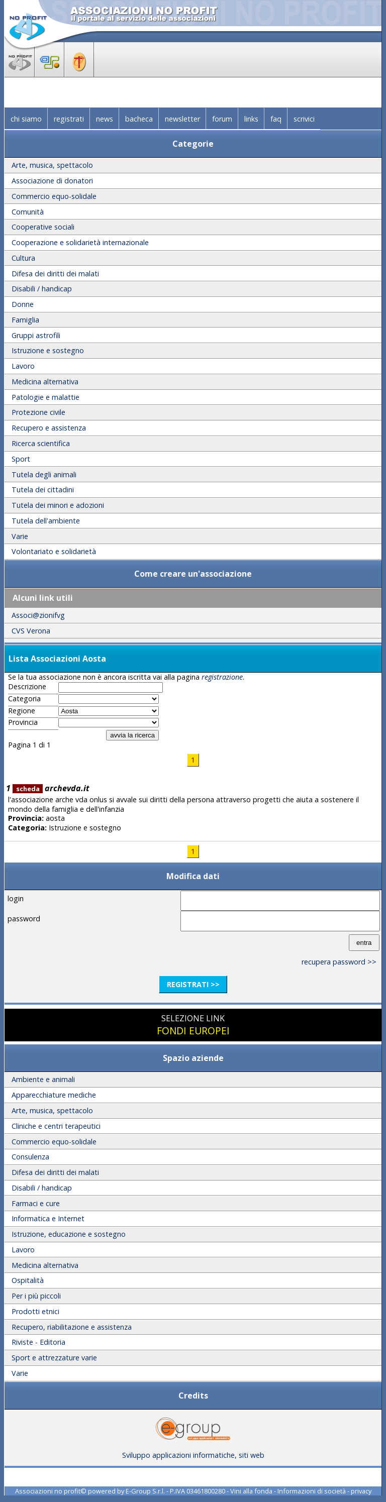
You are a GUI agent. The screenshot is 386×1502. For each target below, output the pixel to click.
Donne (23, 304)
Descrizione (27, 686)
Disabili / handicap (42, 288)
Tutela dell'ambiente (46, 520)
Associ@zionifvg (38, 615)
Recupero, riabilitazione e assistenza (72, 1327)
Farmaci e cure (36, 1203)
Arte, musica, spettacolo (52, 165)
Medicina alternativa (45, 381)
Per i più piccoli (36, 1296)
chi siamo (26, 119)
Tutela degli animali (44, 474)
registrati (69, 119)
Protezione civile (38, 412)
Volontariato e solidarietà (54, 551)
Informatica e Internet (48, 1218)
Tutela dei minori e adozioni (58, 505)
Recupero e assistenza (49, 428)
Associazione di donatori (52, 180)
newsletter (182, 119)
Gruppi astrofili (36, 335)
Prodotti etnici (35, 1311)
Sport (21, 459)
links (251, 119)
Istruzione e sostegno (48, 350)
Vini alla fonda (251, 1490)
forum (222, 119)
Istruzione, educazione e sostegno (69, 1234)
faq (275, 119)
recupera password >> (339, 962)
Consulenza (30, 1156)
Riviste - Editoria (38, 1342)
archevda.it (51, 788)
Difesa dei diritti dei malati (55, 273)
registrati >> (193, 984)
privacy (361, 1490)
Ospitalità (28, 1280)
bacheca (139, 119)
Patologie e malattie (45, 397)
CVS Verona (31, 630)
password (24, 918)
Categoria (24, 698)
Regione (21, 710)
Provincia (23, 722)
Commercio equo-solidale (54, 196)
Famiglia (25, 320)
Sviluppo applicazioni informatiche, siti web (193, 1451)
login (16, 898)
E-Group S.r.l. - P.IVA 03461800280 (175, 1490)
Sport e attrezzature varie (54, 1357)
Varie (20, 536)
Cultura (23, 258)
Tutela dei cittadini (43, 489)
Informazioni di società (311, 1490)
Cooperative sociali (43, 227)
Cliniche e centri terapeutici (56, 1126)
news (104, 119)
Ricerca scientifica (41, 443)
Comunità (28, 212)
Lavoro (23, 366)
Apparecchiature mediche (54, 1095)
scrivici (304, 119)
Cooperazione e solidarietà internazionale (80, 242)
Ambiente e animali (43, 1079)
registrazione (222, 677)
